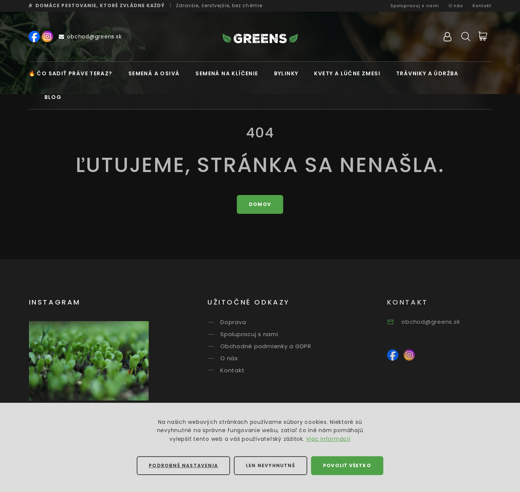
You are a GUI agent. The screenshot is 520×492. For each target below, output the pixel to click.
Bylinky (286, 73)
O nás (456, 6)
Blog (53, 97)
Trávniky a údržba (427, 73)
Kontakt (482, 6)
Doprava (241, 322)
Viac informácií (328, 439)
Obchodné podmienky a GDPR (274, 346)
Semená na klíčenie (226, 73)
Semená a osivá (154, 73)
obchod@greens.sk (90, 36)
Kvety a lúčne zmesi (347, 73)
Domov (260, 204)
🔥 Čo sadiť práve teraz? (71, 73)
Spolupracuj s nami (414, 6)
